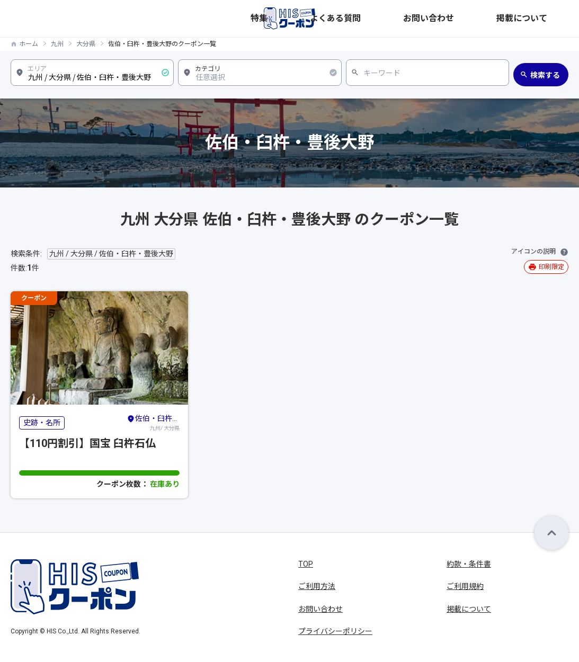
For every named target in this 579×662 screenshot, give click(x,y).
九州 (57, 44)
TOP (305, 564)
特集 (389, 18)
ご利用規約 (465, 586)
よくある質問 (431, 18)
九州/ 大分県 (153, 422)
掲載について (546, 18)
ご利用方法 (316, 586)
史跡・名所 (41, 422)
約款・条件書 (469, 564)
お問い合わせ (489, 18)
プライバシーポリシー (335, 631)
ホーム (28, 44)
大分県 (85, 44)
